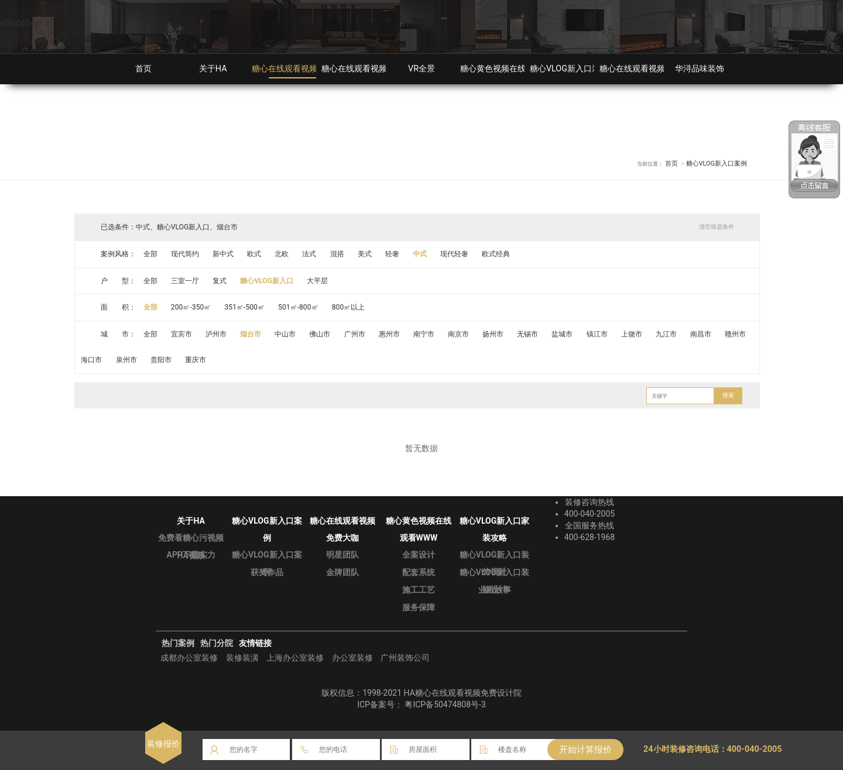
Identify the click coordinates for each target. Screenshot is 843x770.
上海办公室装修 (295, 657)
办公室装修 (352, 657)
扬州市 (493, 334)
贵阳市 (161, 360)
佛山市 (320, 334)
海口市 (91, 360)
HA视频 (190, 555)
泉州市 (126, 360)
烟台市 (250, 334)
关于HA (213, 69)
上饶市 (632, 334)
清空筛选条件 (716, 227)
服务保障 (418, 607)
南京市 (459, 334)
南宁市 (423, 334)
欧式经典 (496, 254)
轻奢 (392, 254)
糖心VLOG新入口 (266, 281)
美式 (365, 254)
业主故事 (494, 589)
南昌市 (701, 334)
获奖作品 (267, 572)
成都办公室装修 (189, 657)
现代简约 (185, 254)
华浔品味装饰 (699, 69)
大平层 (317, 281)
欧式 (254, 254)
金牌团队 (342, 572)
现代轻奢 (455, 254)
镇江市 (597, 334)
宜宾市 (181, 334)
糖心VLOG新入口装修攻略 (577, 69)
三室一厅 (185, 281)
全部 (150, 254)
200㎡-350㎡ (191, 307)
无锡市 (528, 334)
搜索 (728, 395)
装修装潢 (242, 657)
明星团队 (342, 554)
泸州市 (216, 334)
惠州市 (389, 334)
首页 (143, 69)
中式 (420, 254)
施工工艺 (418, 589)
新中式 (223, 254)
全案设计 (418, 554)
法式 (310, 254)
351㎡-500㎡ (245, 307)
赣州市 (735, 334)
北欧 (282, 254)
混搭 (337, 254)
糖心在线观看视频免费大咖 (370, 69)
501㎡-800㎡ (299, 307)
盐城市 (562, 334)
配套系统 (418, 572)
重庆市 (195, 360)
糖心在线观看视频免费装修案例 (309, 69)
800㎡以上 (348, 307)
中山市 (285, 334)
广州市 (354, 334)
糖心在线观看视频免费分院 (648, 69)
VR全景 (421, 69)
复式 (220, 281)
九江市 (666, 334)
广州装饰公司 (405, 657)
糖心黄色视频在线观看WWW (512, 69)
